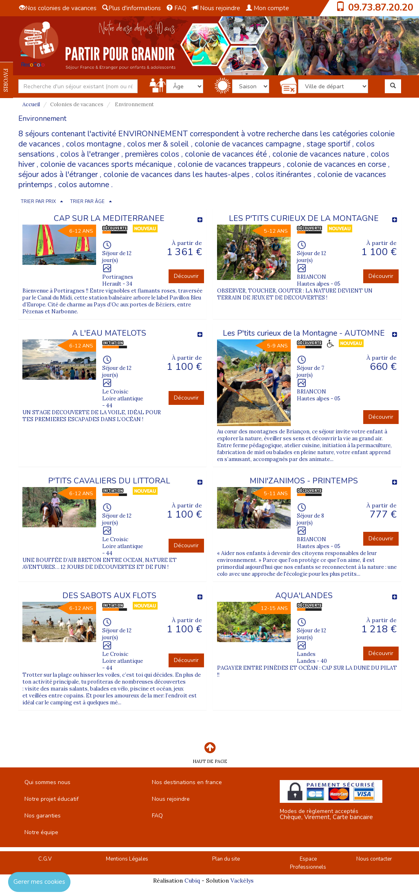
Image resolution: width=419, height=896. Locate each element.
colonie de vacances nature (318, 154)
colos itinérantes (283, 174)
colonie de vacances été (226, 154)
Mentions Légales (127, 859)
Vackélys (242, 880)
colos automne (83, 184)
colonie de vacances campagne (248, 144)
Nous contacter (374, 859)
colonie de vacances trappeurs (229, 164)
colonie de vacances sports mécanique (106, 164)
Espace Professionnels (308, 863)
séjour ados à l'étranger (58, 174)
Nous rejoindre (216, 8)
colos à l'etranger (89, 154)
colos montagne (93, 144)
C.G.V (45, 859)
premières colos (152, 154)
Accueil (31, 104)
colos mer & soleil (158, 144)
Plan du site (226, 859)
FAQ (176, 8)
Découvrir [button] (186, 276)
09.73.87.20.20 (380, 7)
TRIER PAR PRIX (38, 202)
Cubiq (192, 880)
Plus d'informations (131, 8)
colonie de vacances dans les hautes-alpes (176, 174)
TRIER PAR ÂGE (87, 202)
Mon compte (267, 8)
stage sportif (328, 144)
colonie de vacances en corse (336, 164)
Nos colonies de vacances (58, 8)
